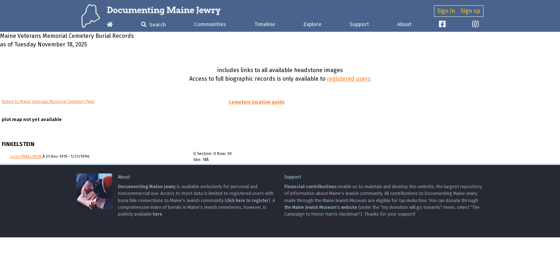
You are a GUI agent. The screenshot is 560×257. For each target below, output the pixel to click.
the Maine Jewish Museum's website (320, 207)
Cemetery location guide (257, 102)
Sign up (470, 10)
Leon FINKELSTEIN (26, 156)
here (157, 214)
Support (359, 24)
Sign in (446, 10)
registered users (349, 78)
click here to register (247, 200)
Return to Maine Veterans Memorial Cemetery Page (48, 101)
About (404, 24)
